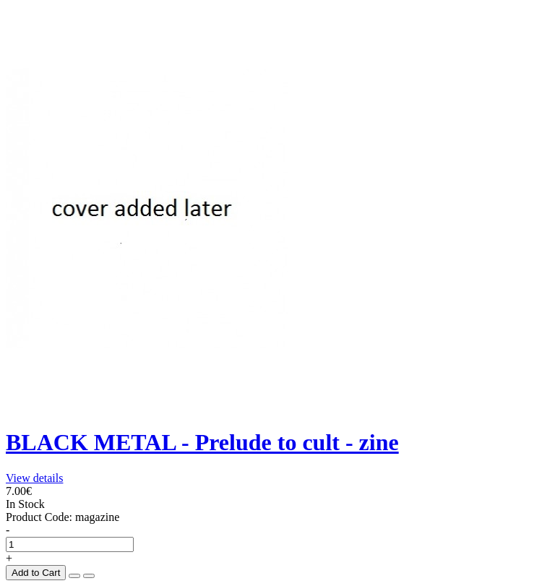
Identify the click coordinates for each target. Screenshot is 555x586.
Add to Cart (36, 572)
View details (34, 478)
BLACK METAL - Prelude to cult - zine (202, 442)
